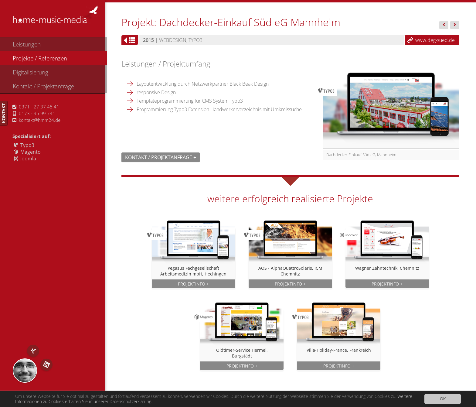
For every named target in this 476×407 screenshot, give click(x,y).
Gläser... (454, 25)
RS (25, 370)
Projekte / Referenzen (40, 58)
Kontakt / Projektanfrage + (160, 157)
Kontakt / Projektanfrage (43, 86)
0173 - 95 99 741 (34, 113)
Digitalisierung (30, 72)
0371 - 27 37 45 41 (35, 107)
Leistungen (27, 44)
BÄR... (443, 25)
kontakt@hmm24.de (36, 120)
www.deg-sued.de (435, 40)
